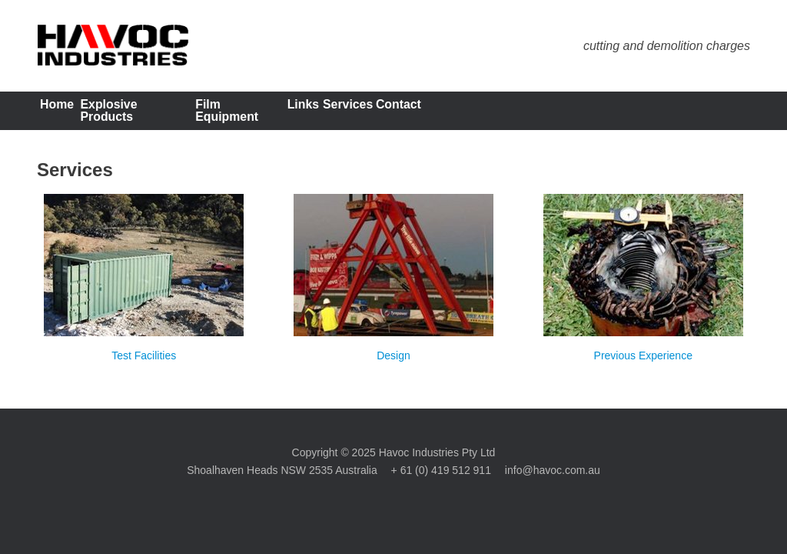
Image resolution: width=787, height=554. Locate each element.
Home (73, 113)
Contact (576, 113)
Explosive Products (181, 113)
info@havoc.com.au (552, 475)
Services (491, 113)
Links (412, 113)
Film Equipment (314, 113)
